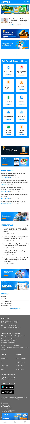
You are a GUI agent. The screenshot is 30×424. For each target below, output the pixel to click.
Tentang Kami (4, 358)
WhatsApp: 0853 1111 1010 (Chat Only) (11, 345)
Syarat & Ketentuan (21, 358)
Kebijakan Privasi (20, 362)
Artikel (2, 369)
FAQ (2, 362)
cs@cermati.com (12, 329)
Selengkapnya (15, 308)
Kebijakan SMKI (20, 365)
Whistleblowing (20, 369)
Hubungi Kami (4, 365)
